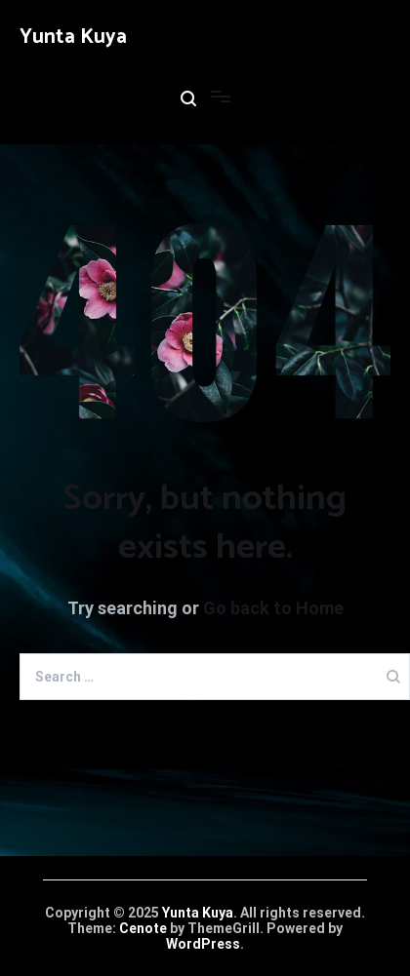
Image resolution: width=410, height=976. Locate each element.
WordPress (203, 944)
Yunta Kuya (73, 37)
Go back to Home (273, 608)
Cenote (143, 928)
